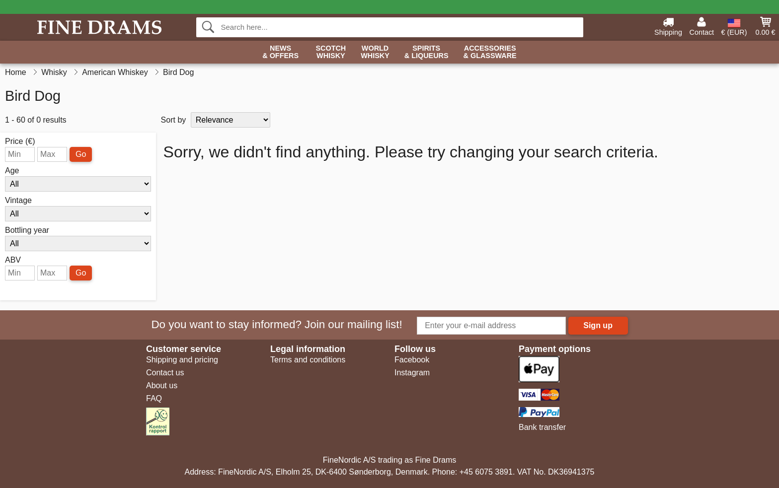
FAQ (154, 398)
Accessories (490, 52)
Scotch (330, 52)
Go (81, 154)
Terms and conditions (307, 359)
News (280, 52)
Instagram (412, 372)
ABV (13, 260)
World (375, 52)
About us (161, 385)
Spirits (426, 52)
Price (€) (20, 141)
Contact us (165, 372)
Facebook (411, 359)
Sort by (173, 120)
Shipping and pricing (182, 359)
